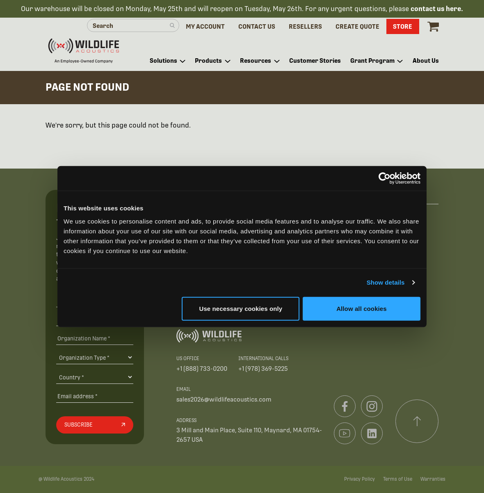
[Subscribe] (94, 425)
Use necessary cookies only (241, 308)
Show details (386, 282)
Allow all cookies (361, 308)
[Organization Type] (94, 357)
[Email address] (94, 396)
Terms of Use (397, 479)
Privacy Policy (359, 479)
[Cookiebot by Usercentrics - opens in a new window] (384, 178)
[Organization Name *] (94, 338)
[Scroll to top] (417, 421)
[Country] (94, 377)
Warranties (432, 479)
